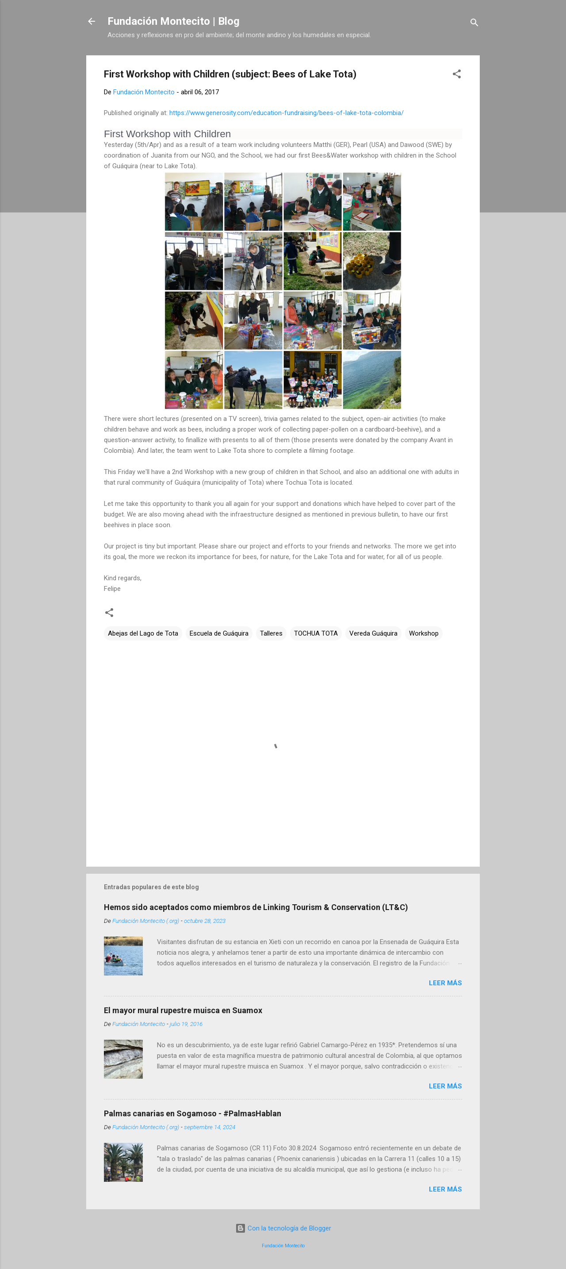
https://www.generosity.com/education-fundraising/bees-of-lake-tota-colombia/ (286, 113)
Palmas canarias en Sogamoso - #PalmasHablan (192, 1113)
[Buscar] (474, 24)
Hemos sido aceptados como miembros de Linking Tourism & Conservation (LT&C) (256, 907)
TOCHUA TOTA (316, 633)
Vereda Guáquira (373, 633)
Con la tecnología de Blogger (283, 1228)
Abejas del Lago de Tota (143, 633)
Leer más (445, 983)
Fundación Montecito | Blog (173, 21)
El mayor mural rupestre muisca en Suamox (183, 1010)
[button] (456, 75)
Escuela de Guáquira (219, 633)
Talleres (271, 633)
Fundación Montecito (283, 1246)
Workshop (424, 633)
